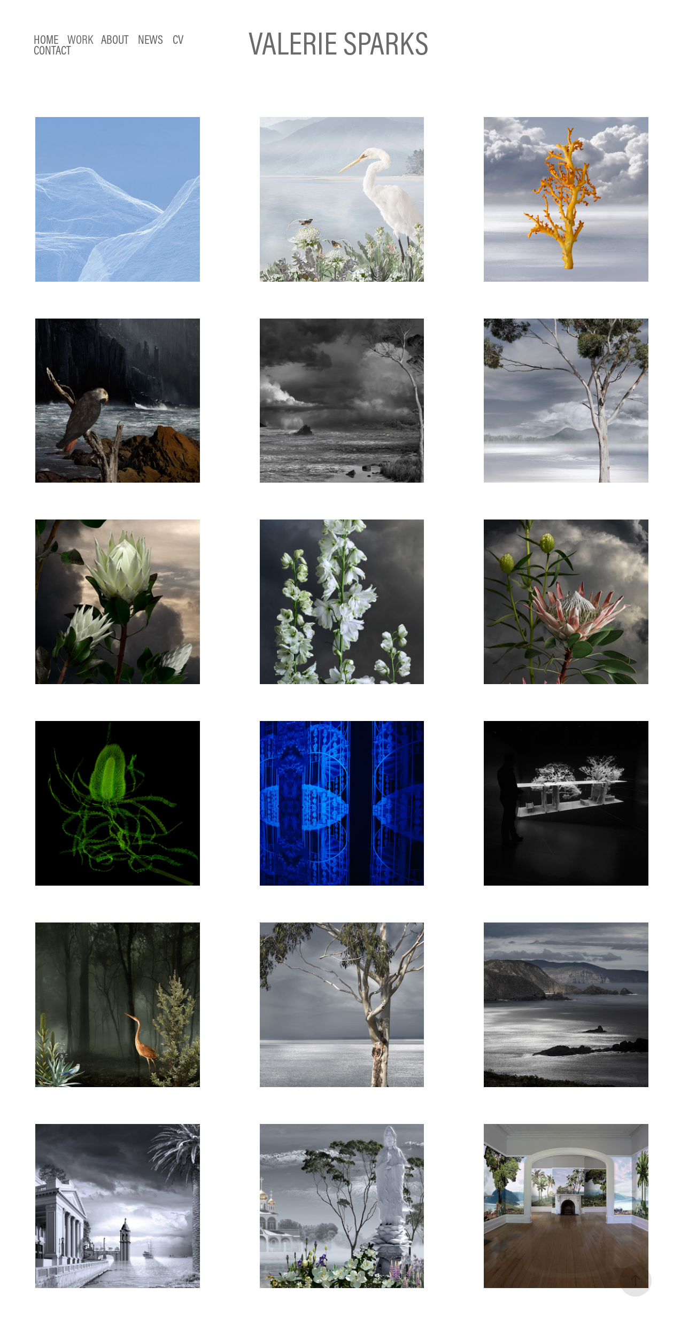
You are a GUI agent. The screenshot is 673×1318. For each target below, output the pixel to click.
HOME (46, 39)
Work (80, 39)
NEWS (150, 39)
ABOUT (115, 39)
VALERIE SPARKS (339, 43)
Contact (52, 50)
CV (178, 39)
